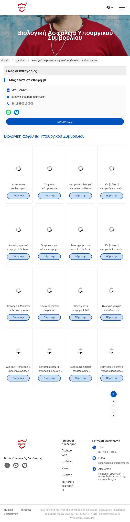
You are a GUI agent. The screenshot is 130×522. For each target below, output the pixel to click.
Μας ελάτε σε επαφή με (68, 485)
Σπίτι (5, 60)
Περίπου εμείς (67, 452)
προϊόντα (20, 60)
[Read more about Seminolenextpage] (114, 408)
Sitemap (26, 509)
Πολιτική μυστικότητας (11, 511)
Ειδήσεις (67, 475)
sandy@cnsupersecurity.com (29, 96)
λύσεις (65, 468)
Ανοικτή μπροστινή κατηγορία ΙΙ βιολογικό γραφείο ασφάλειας (18, 251)
